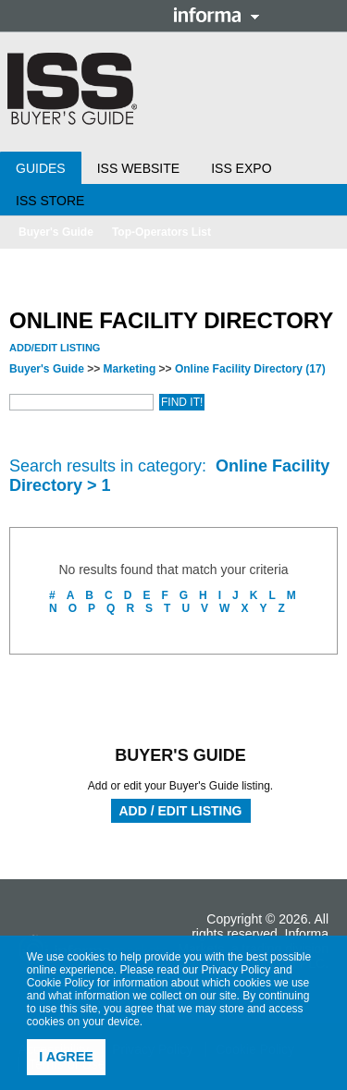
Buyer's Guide (56, 232)
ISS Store (50, 200)
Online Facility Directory (250, 368)
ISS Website (138, 168)
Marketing (130, 368)
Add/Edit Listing (54, 347)
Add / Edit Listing (180, 810)
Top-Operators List (161, 232)
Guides (41, 168)
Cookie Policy (60, 982)
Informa (216, 14)
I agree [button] (66, 1056)
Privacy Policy (236, 969)
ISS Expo (241, 168)
